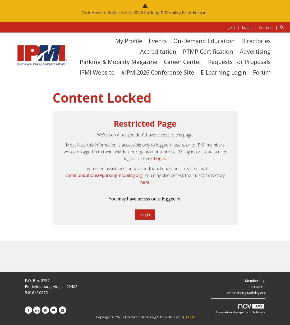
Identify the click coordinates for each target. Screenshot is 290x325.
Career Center (182, 62)
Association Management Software (240, 309)
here (144, 182)
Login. (160, 158)
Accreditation (158, 51)
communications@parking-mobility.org (104, 175)
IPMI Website (97, 72)
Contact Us (256, 286)
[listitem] (234, 27)
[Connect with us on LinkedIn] (36, 310)
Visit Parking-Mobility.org (246, 292)
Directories (256, 41)
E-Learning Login (223, 72)
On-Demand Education (204, 41)
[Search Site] (283, 27)
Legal (190, 317)
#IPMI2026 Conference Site (157, 72)
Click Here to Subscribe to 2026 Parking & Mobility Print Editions (145, 13)
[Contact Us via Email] (62, 310)
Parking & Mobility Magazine (118, 62)
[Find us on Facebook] (28, 310)
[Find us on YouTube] (53, 310)
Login (145, 214)
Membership (255, 280)
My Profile (128, 41)
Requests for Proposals (239, 62)
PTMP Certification (208, 51)
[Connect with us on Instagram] (45, 310)
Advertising (255, 51)
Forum (262, 72)
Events (158, 41)
